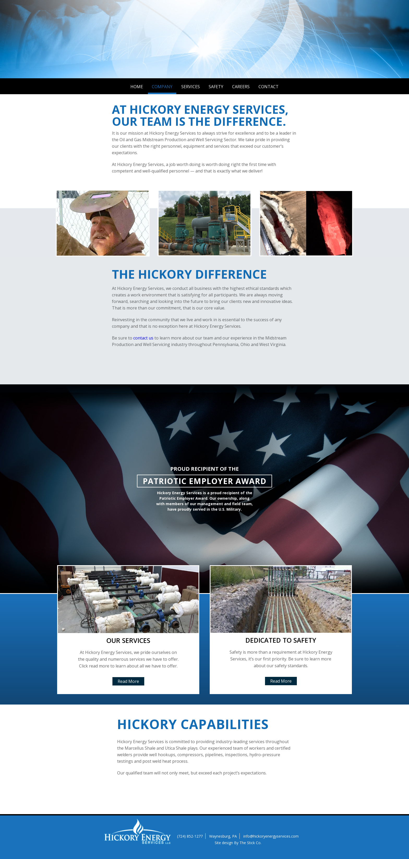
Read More (128, 681)
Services (190, 87)
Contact (268, 87)
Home (136, 87)
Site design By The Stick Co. (238, 842)
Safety (216, 87)
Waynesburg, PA (223, 836)
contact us (143, 338)
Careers (241, 87)
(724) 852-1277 (190, 836)
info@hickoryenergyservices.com (271, 836)
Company (162, 87)
